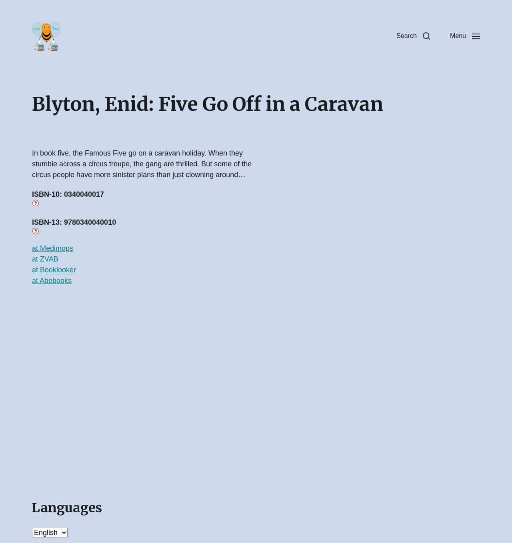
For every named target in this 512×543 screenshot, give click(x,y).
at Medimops (52, 248)
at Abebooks (52, 281)
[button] (413, 36)
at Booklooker (54, 270)
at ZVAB (45, 259)
